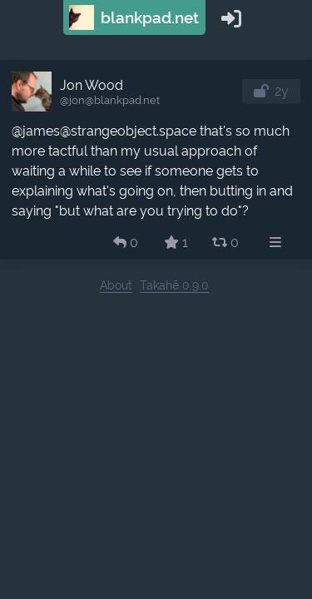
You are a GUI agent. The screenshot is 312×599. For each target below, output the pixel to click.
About (116, 285)
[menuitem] (275, 243)
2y (282, 91)
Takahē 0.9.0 (174, 285)
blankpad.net (134, 17)
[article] (156, 160)
